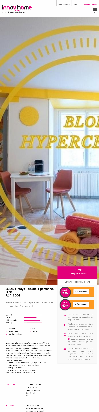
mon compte (64, 4)
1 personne (81, 291)
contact (77, 4)
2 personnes (81, 304)
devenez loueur (90, 4)
